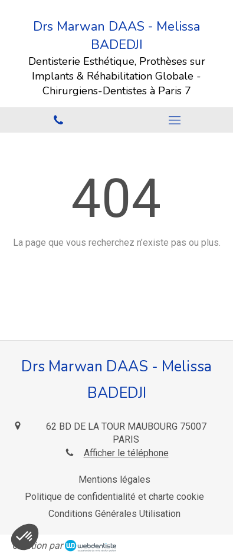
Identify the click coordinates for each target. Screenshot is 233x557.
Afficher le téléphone (126, 453)
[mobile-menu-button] (175, 120)
